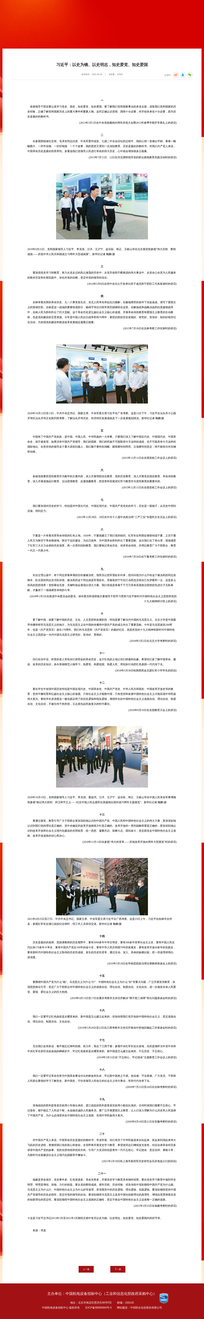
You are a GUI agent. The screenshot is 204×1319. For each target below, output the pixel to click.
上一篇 (86, 1269)
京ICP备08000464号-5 (98, 1307)
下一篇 (118, 1269)
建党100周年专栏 (42, 55)
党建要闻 (57, 55)
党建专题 (27, 55)
